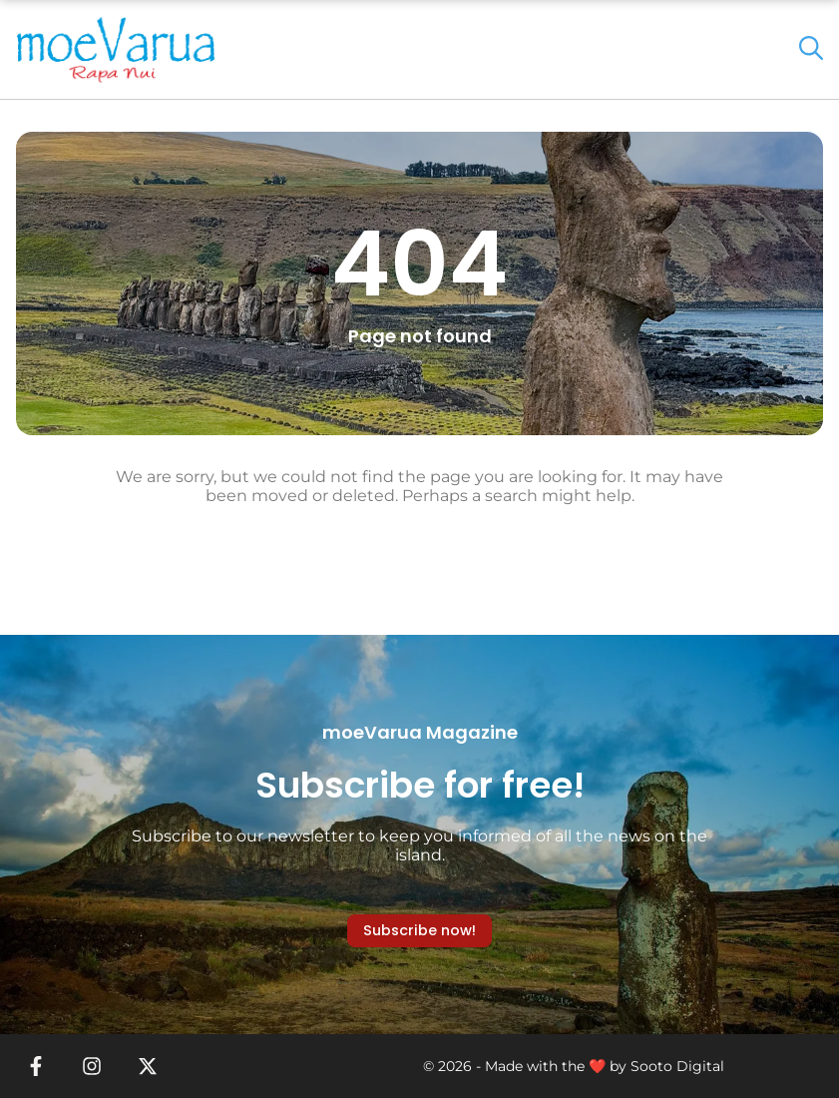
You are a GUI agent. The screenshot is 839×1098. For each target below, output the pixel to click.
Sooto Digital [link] (677, 1066)
